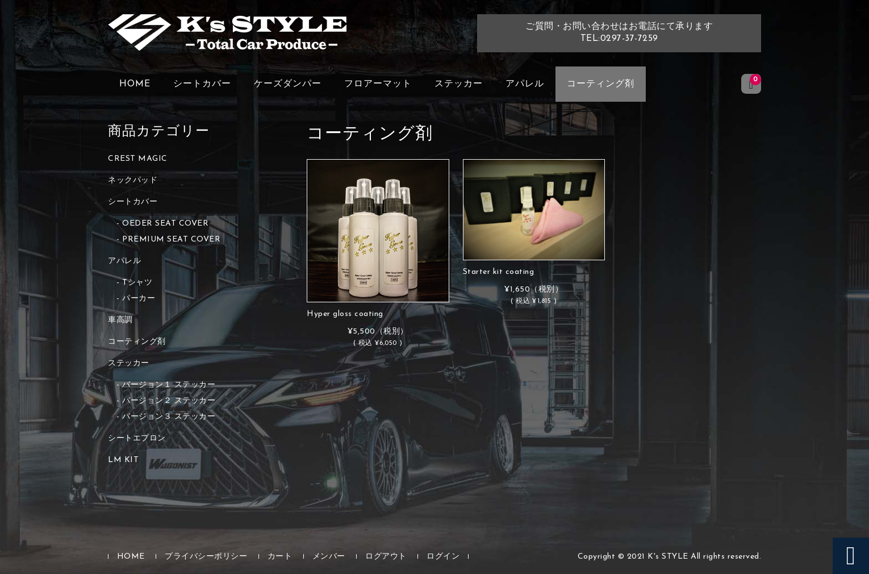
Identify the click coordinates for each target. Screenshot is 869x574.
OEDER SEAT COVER (165, 223)
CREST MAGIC (138, 159)
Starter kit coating (498, 272)
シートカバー (202, 84)
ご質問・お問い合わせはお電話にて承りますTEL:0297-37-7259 (619, 32)
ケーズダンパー (287, 84)
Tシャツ (137, 282)
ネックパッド (132, 180)
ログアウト (386, 556)
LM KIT (123, 460)
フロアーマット (378, 84)
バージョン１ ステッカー (168, 385)
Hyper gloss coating (345, 314)
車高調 (120, 320)
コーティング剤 (600, 84)
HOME (135, 84)
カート (280, 556)
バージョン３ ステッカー (168, 417)
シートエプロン (137, 438)
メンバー (328, 556)
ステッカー (458, 84)
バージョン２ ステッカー (168, 401)
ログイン (443, 556)
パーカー (138, 298)
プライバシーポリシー (206, 556)
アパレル (524, 84)
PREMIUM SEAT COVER (171, 239)
